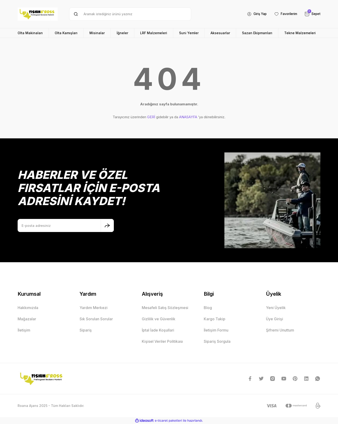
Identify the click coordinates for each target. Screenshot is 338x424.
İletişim (24, 330)
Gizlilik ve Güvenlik (158, 319)
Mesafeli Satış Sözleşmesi (165, 307)
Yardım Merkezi (94, 307)
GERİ (151, 117)
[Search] (130, 14)
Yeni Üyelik (276, 307)
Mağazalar (27, 319)
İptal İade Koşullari (158, 330)
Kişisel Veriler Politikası (162, 341)
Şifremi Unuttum (280, 330)
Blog (208, 307)
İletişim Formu (216, 330)
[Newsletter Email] (66, 225)
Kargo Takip (214, 319)
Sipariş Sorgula (217, 341)
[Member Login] (254, 14)
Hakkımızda (28, 307)
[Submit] (107, 225)
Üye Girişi (274, 319)
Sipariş (86, 330)
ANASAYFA (188, 117)
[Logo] (38, 14)
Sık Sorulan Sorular (96, 319)
